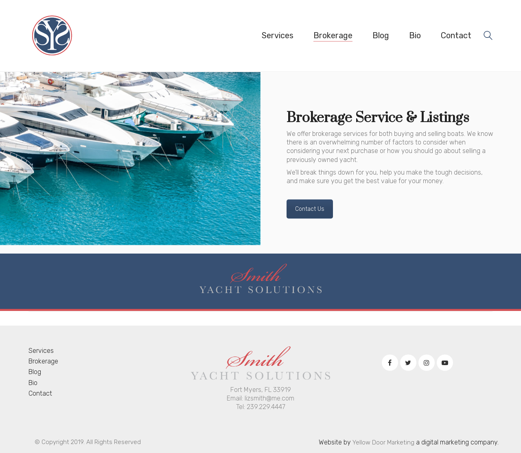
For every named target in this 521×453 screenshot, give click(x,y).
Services (41, 351)
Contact (40, 393)
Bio (32, 383)
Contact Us (309, 209)
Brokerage (43, 361)
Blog (34, 372)
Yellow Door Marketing (383, 442)
